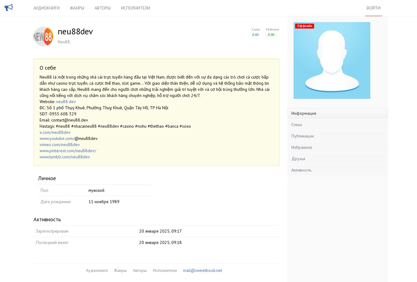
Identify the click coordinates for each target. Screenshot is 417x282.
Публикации (302, 136)
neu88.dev (66, 101)
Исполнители (135, 8)
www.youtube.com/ (57, 138)
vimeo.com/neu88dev (60, 144)
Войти (373, 8)
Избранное (301, 147)
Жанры (77, 8)
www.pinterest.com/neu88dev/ (68, 150)
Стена (296, 124)
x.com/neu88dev (55, 132)
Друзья (298, 158)
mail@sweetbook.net (202, 270)
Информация (303, 113)
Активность (301, 170)
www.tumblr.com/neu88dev (65, 157)
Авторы (103, 8)
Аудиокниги (46, 8)
